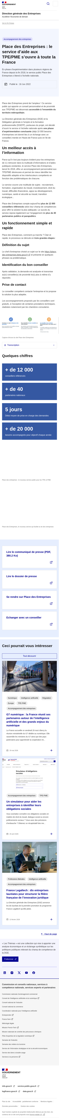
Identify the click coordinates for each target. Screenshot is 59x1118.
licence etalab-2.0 (36, 1115)
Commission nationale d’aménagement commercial (19, 994)
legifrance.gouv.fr (10, 1091)
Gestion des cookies (28, 1106)
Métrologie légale (8, 1023)
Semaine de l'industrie (9, 1040)
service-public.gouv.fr (27, 1086)
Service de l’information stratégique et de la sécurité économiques (24, 1048)
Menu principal (55, 3)
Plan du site (6, 1101)
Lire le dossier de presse (21, 576)
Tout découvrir (29, 656)
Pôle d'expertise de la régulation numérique (17, 1036)
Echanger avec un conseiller (23, 617)
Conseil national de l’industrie (12, 1002)
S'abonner (8, 959)
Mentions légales (46, 1101)
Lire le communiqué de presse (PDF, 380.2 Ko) (28, 554)
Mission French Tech (9, 1028)
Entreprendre (6, 1015)
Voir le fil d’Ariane (8, 23)
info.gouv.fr (7, 1086)
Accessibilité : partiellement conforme (25, 1101)
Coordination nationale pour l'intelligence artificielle (19, 1011)
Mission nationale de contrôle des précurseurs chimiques (21, 1032)
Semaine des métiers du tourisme (13, 1044)
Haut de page (50, 934)
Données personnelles (10, 1106)
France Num (6, 1019)
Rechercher (48, 3)
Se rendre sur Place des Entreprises (28, 596)
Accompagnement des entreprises (17, 39)
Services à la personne (10, 1057)
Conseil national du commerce (12, 1007)
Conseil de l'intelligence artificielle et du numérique (19, 998)
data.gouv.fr (28, 1091)
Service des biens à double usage (13, 1053)
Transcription (13, 345)
